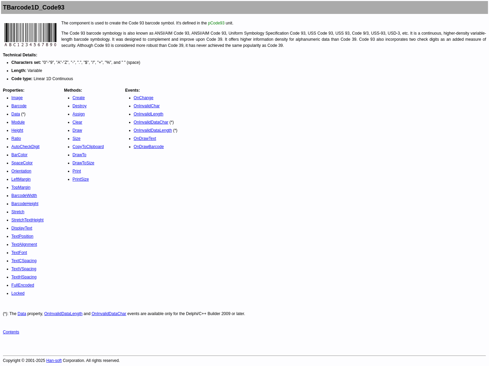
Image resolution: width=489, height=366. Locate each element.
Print (77, 171)
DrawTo (80, 154)
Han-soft (53, 360)
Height (17, 130)
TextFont (19, 252)
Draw (77, 130)
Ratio (16, 138)
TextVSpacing (24, 269)
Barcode (19, 106)
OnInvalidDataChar (151, 122)
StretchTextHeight (28, 220)
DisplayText (22, 228)
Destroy (80, 106)
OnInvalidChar (147, 106)
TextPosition (23, 236)
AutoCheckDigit (26, 146)
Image (17, 97)
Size (76, 138)
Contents (11, 332)
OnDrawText (145, 138)
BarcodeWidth (24, 195)
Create (79, 97)
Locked (18, 293)
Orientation (22, 171)
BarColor (20, 154)
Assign (79, 114)
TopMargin (21, 187)
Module (18, 122)
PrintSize (81, 179)
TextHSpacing (24, 277)
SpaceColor (22, 163)
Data (16, 114)
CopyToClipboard (88, 146)
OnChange (143, 97)
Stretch (18, 211)
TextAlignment (24, 244)
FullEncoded (23, 285)
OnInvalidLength (148, 114)
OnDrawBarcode (149, 146)
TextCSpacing (24, 260)
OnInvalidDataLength (153, 130)
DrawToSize (83, 163)
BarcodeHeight (25, 203)
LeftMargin (21, 179)
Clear (78, 122)
